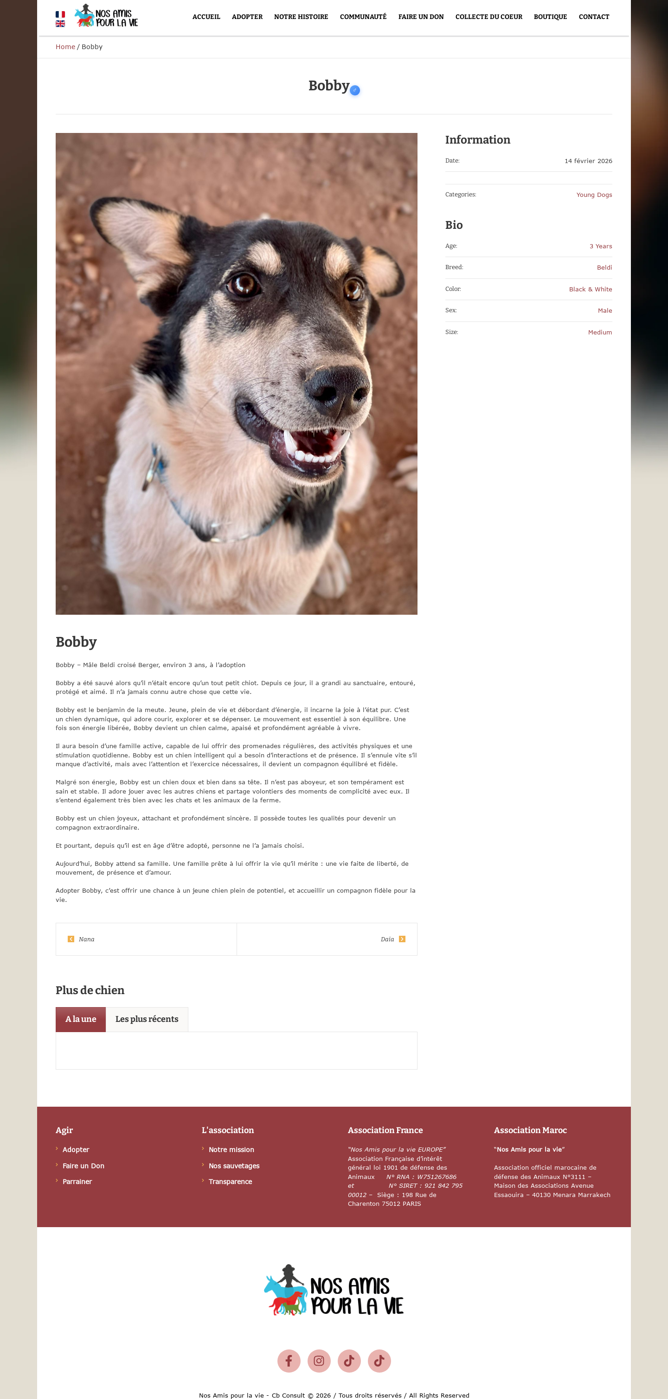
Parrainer (77, 1181)
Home (65, 46)
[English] (60, 23)
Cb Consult (288, 1395)
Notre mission (231, 1149)
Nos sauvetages (234, 1166)
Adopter (76, 1149)
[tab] (81, 1019)
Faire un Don (83, 1166)
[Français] (60, 14)
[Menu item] (206, 17)
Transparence (230, 1181)
